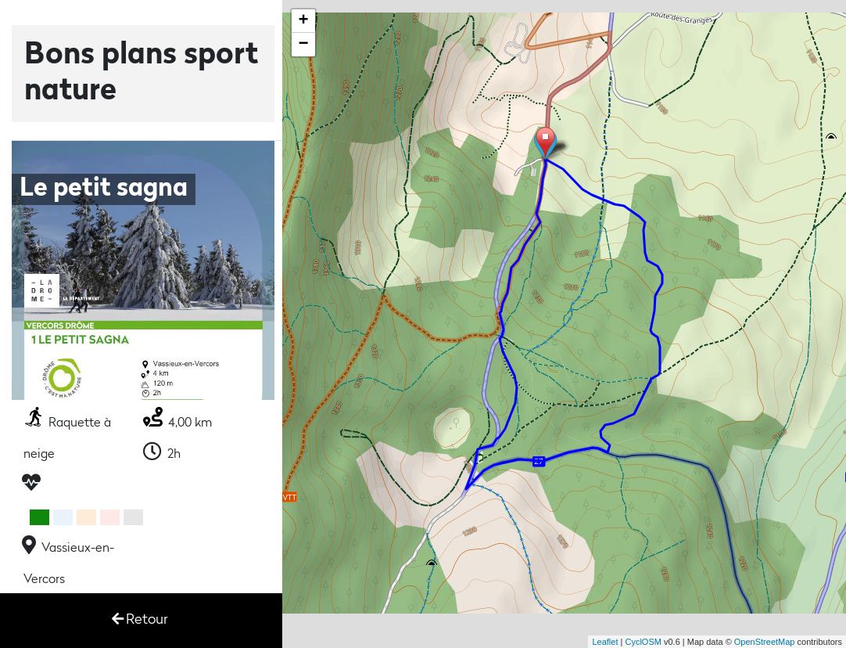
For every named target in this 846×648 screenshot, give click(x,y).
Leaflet (605, 641)
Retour (140, 619)
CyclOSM (643, 641)
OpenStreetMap (764, 641)
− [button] (304, 44)
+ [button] (304, 21)
